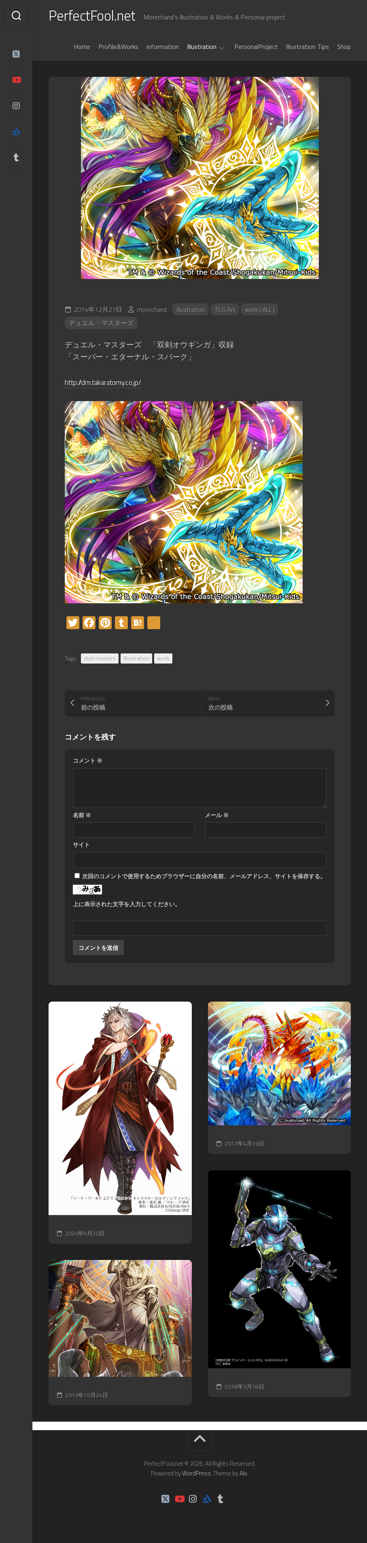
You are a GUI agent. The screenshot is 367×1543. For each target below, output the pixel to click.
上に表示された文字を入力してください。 (126, 905)
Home (82, 48)
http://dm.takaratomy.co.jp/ (109, 383)
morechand (152, 311)
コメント (87, 762)
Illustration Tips (307, 48)
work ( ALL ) (261, 311)
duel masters (100, 659)
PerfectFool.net (94, 16)
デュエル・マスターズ (101, 325)
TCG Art (225, 311)
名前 (82, 816)
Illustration (201, 48)
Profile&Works (118, 48)
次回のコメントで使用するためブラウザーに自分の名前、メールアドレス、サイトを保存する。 (204, 877)
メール (217, 816)
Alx (243, 1475)
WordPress (196, 1475)
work (163, 659)
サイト (81, 846)
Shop (344, 48)
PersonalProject (256, 48)
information (162, 48)
